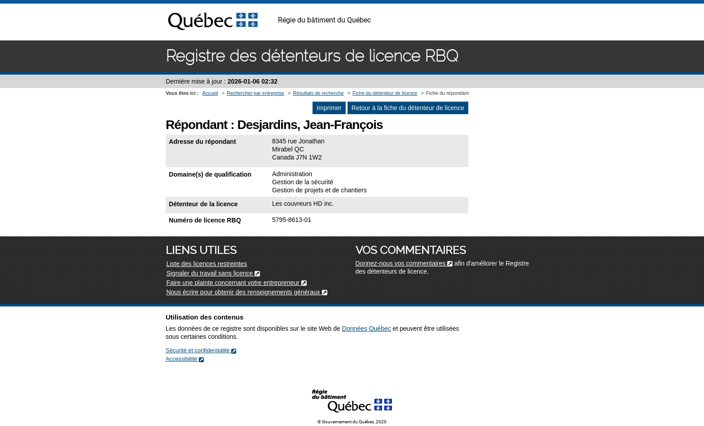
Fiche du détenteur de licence (384, 93)
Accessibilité (185, 358)
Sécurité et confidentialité (201, 350)
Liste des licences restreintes (206, 263)
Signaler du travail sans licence (213, 273)
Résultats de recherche (318, 93)
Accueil (210, 93)
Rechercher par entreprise (255, 93)
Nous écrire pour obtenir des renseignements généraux (246, 292)
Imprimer (329, 107)
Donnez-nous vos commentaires (404, 263)
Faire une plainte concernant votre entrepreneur (236, 282)
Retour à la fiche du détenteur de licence (408, 107)
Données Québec (366, 328)
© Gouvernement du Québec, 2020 (352, 421)
